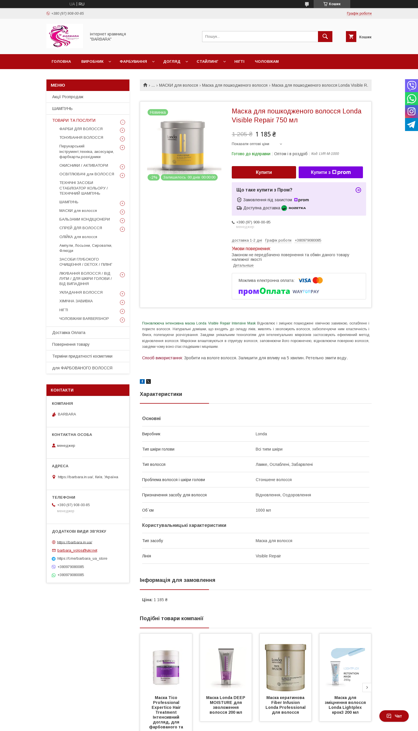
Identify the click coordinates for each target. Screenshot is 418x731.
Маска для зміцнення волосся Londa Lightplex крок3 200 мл (346, 705)
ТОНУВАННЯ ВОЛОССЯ (81, 137)
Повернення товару (71, 344)
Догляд (171, 61)
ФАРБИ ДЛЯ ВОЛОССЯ (81, 129)
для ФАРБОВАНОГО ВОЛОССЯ (82, 368)
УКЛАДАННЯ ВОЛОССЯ (81, 292)
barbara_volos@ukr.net (77, 550)
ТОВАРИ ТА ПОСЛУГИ (73, 120)
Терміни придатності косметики (82, 356)
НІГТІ (63, 310)
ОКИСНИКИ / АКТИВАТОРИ (83, 165)
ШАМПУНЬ (62, 108)
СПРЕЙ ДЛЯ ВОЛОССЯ (80, 228)
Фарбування (133, 61)
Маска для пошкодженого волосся (235, 85)
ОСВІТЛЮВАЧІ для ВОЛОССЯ (86, 174)
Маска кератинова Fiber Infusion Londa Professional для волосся (287, 705)
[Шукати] (325, 36)
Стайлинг (207, 61)
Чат (394, 716)
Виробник (92, 61)
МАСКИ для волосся (178, 85)
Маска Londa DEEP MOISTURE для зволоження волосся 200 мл (226, 705)
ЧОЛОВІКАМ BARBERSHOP (84, 318)
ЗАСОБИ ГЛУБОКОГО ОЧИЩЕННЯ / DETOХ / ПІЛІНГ (85, 262)
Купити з (331, 172)
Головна (61, 61)
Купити (264, 172)
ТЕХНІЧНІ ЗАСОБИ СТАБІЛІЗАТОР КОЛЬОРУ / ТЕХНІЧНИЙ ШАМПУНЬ (83, 188)
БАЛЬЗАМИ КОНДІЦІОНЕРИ (84, 219)
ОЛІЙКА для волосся (78, 237)
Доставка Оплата (68, 332)
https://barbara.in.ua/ (74, 542)
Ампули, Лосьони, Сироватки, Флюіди (85, 248)
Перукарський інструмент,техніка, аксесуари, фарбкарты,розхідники (86, 151)
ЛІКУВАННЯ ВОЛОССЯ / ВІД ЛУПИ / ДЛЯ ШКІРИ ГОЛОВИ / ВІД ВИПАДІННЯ (85, 278)
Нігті (239, 61)
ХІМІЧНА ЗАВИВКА (76, 301)
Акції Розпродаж (67, 96)
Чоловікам (267, 61)
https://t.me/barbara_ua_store (82, 558)
